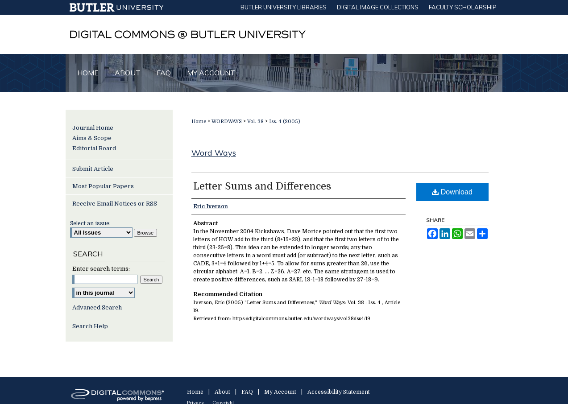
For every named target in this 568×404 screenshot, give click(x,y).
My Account (280, 392)
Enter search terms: (101, 268)
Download (452, 192)
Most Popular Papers (103, 186)
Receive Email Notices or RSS (114, 203)
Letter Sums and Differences (262, 186)
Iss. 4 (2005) (284, 121)
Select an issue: (90, 223)
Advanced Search (97, 307)
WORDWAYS (226, 121)
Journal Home (92, 127)
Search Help (90, 326)
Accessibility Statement (338, 392)
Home (198, 121)
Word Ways (213, 153)
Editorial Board (94, 148)
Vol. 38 (255, 121)
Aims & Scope (92, 138)
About (222, 392)
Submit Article (92, 168)
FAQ (247, 392)
